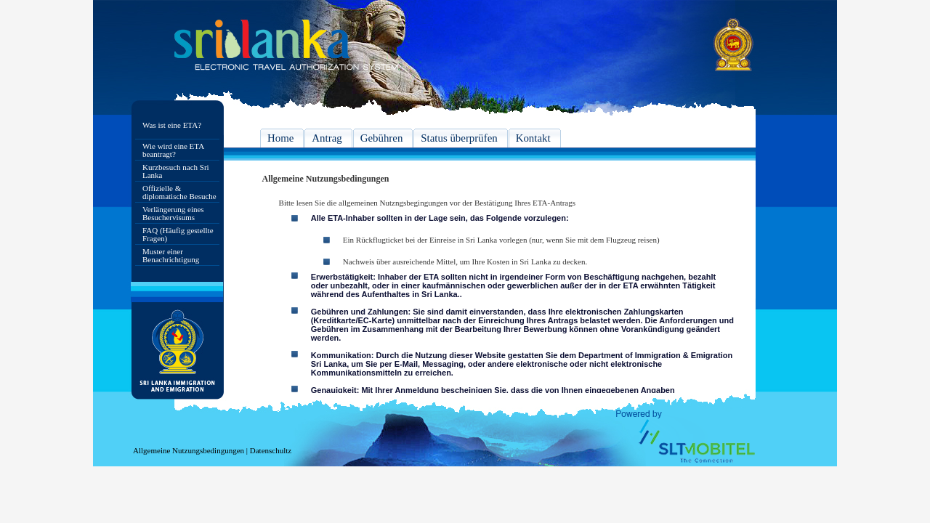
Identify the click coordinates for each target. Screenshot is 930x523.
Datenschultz (270, 450)
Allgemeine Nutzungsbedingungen (188, 450)
